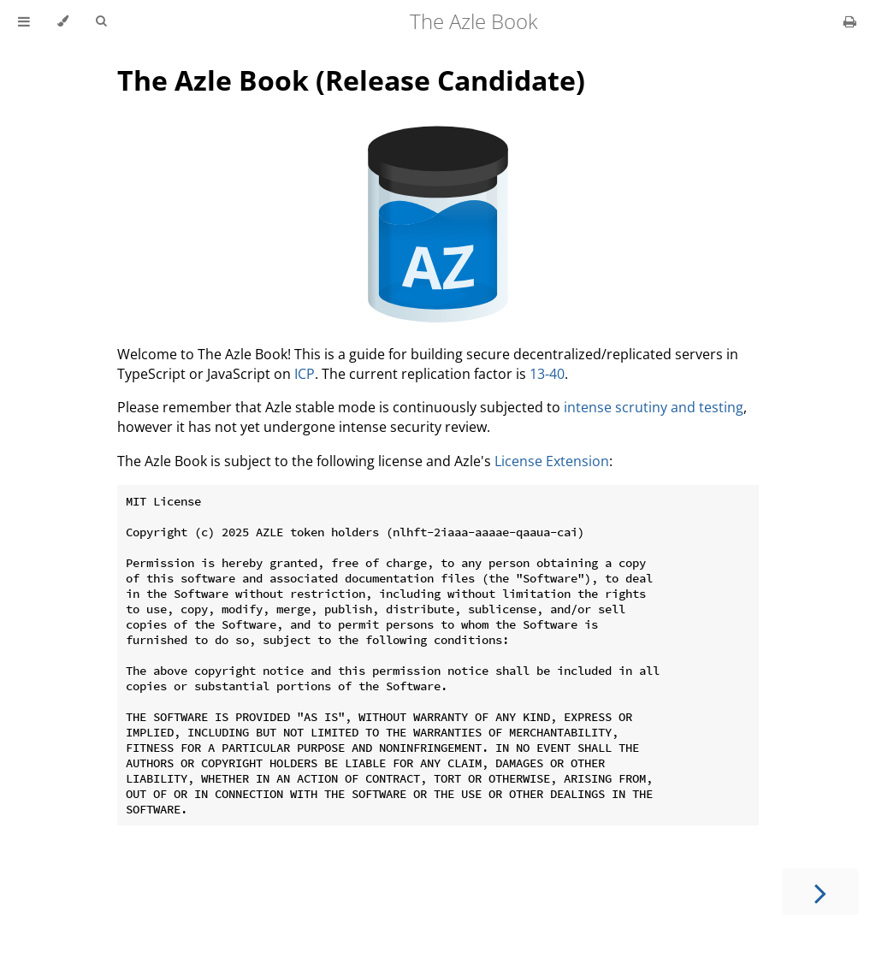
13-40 (547, 373)
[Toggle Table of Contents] (24, 21)
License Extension (551, 461)
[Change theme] (63, 21)
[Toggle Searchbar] (101, 21)
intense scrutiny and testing (653, 407)
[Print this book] (850, 21)
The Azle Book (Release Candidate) (351, 80)
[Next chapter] (820, 891)
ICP (304, 373)
